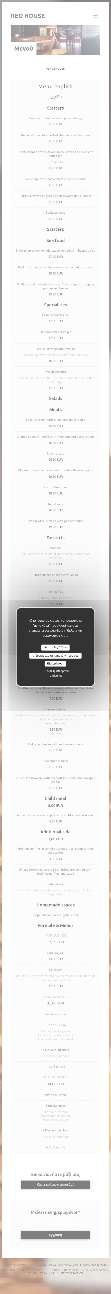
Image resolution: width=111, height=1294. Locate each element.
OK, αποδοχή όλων (55, 647)
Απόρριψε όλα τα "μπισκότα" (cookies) (55, 655)
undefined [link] (56, 676)
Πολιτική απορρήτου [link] (57, 671)
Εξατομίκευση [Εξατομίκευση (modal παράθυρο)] (55, 664)
